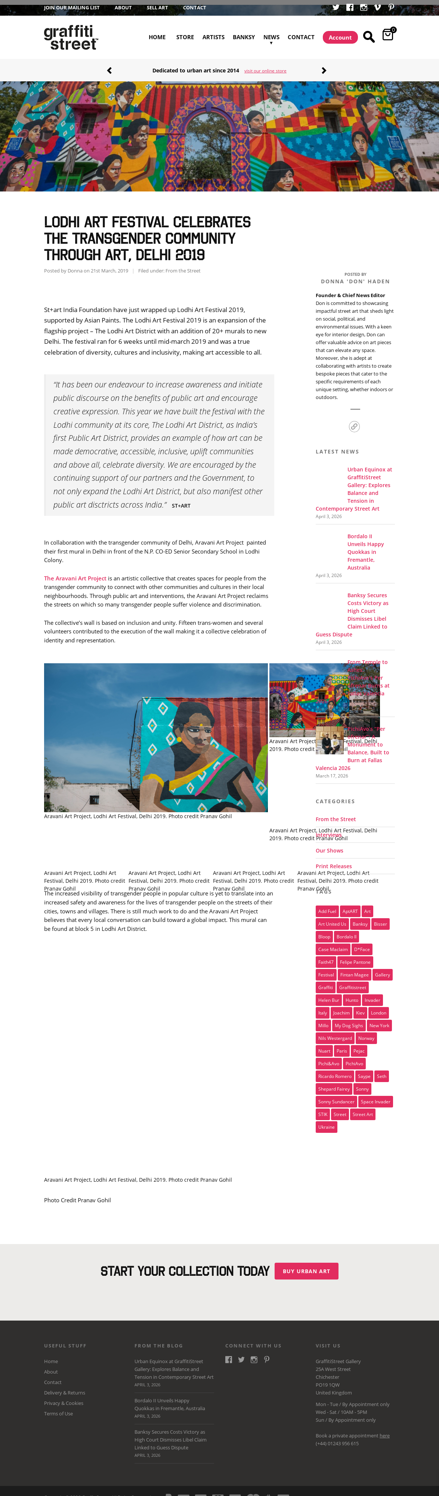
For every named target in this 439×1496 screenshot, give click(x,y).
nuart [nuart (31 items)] (324, 1046)
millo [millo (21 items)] (323, 1020)
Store (185, 37)
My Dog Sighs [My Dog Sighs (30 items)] (349, 1020)
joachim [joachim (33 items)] (341, 1008)
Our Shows (329, 845)
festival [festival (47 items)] (326, 970)
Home (157, 37)
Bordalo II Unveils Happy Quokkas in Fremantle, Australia (174, 1404)
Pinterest (391, 8)
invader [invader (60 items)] (372, 995)
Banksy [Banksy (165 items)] (360, 919)
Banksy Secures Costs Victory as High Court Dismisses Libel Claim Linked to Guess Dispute (174, 1439)
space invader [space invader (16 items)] (375, 1097)
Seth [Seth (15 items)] (381, 1071)
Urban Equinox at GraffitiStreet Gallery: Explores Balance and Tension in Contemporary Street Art (174, 1368)
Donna (75, 265)
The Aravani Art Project (75, 573)
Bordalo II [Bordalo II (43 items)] (346, 932)
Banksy (244, 37)
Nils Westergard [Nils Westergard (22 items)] (335, 1033)
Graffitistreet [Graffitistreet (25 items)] (352, 982)
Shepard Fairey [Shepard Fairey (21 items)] (334, 1084)
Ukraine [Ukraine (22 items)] (326, 1122)
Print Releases (334, 861)
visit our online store (265, 71)
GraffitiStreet (71, 37)
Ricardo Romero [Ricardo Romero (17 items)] (335, 1071)
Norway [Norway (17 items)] (366, 1033)
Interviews (329, 829)
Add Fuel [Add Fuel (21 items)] (327, 906)
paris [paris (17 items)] (342, 1046)
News (271, 28)
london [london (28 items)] (378, 1008)
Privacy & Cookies (63, 1398)
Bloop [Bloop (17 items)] (324, 932)
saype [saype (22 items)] (364, 1071)
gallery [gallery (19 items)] (382, 970)
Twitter (336, 8)
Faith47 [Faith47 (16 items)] (326, 957)
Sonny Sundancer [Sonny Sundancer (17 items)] (336, 1097)
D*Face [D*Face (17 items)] (362, 944)
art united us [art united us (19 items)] (332, 919)
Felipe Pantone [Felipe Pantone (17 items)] (355, 957)
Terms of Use (58, 1409)
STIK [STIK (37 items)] (322, 1109)
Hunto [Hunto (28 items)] (352, 995)
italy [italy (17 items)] (322, 1008)
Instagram (363, 8)
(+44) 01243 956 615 (337, 1438)
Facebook (349, 8)
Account (340, 37)
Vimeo (377, 8)
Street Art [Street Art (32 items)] (363, 1109)
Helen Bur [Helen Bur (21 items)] (328, 995)
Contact (194, 7)
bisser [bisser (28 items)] (380, 919)
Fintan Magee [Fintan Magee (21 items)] (354, 970)
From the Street (183, 265)
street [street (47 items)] (340, 1109)
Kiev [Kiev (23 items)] (360, 1008)
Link (354, 422)
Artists (214, 37)
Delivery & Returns (64, 1388)
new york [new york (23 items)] (379, 1020)
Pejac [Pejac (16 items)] (359, 1046)
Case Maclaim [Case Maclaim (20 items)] (333, 944)
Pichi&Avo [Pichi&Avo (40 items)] (328, 1059)
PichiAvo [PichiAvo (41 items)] (354, 1059)
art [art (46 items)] (367, 906)
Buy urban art (309, 1266)
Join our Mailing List (72, 7)
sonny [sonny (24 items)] (362, 1084)
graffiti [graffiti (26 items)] (325, 982)
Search (370, 37)
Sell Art (157, 7)
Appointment (364, 1399)
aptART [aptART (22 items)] (350, 906)
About (123, 7)
